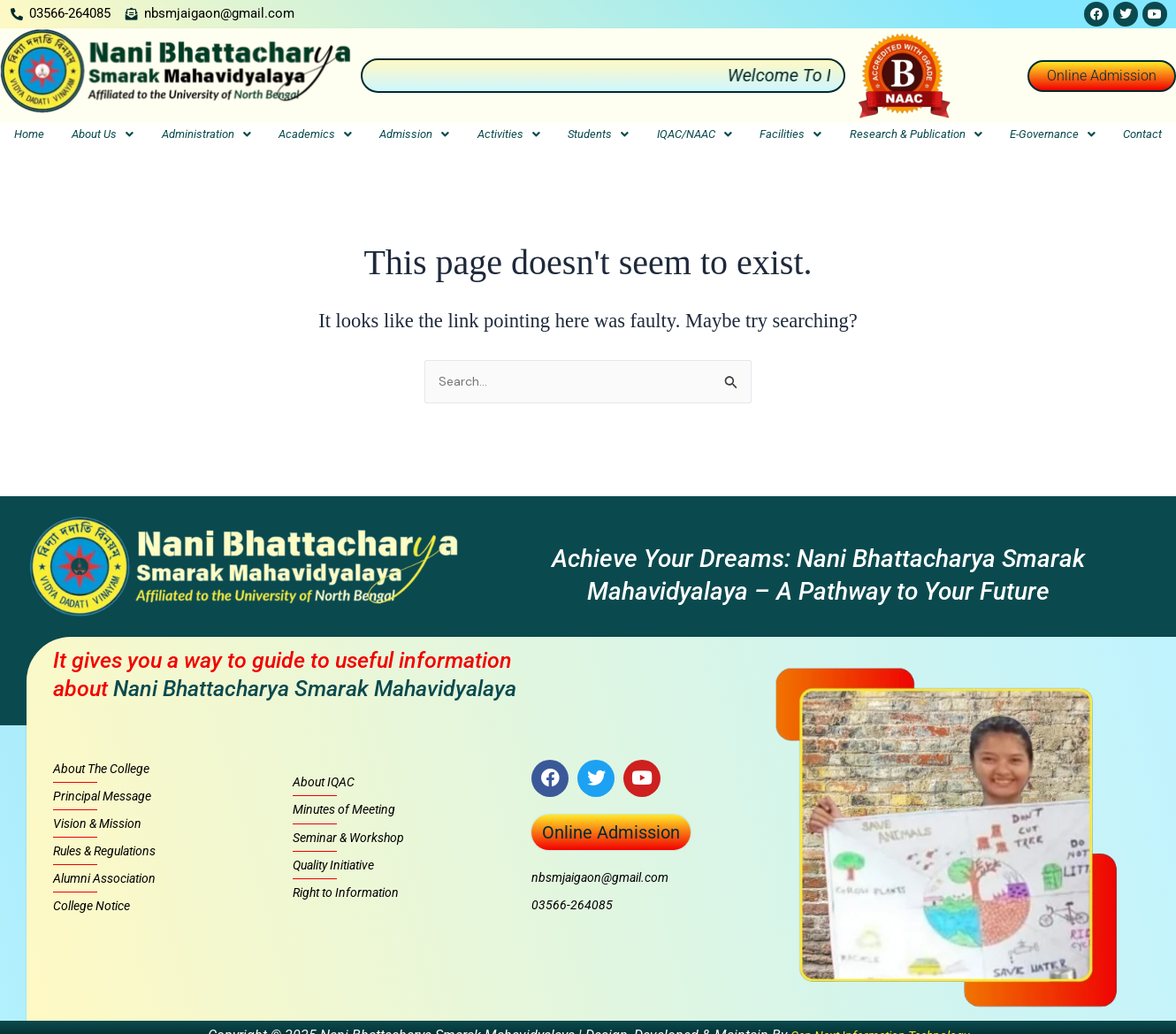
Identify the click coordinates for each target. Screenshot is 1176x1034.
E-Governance (1053, 135)
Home (29, 135)
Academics (315, 135)
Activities (508, 135)
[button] (102, 136)
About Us (103, 135)
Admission (414, 135)
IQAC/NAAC (694, 135)
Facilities (790, 135)
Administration (206, 135)
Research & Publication (916, 135)
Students (598, 135)
